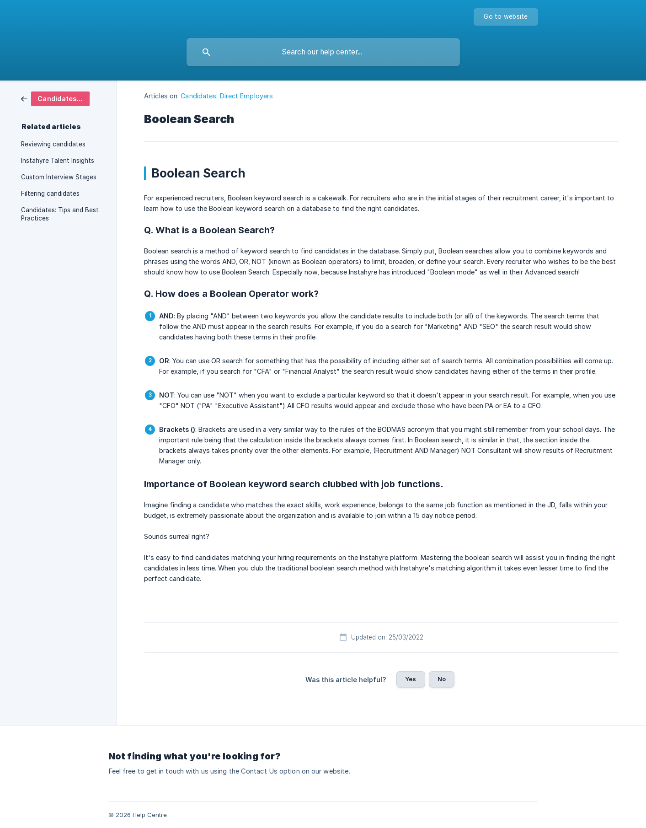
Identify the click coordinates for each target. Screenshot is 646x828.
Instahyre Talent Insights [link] (57, 160)
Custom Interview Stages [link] (58, 177)
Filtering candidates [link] (50, 193)
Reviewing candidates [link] (53, 144)
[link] (55, 98)
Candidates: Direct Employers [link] (227, 96)
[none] (506, 17)
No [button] (442, 679)
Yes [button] (410, 679)
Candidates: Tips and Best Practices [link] (60, 214)
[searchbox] (323, 52)
